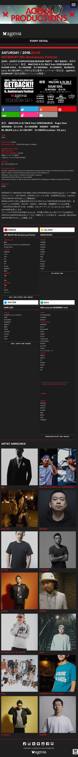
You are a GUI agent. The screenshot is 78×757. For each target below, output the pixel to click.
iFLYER (3, 186)
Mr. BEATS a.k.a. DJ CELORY (17, 130)
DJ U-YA (18, 127)
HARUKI (54, 127)
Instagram (29, 744)
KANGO (44, 127)
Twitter (33, 744)
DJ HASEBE (31, 127)
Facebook (47, 744)
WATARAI (6, 127)
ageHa (12, 34)
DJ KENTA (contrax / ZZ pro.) (50, 130)
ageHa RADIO (52, 744)
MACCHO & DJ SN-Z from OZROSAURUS (30, 123)
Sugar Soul (61, 123)
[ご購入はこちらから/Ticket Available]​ (13, 157)
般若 (3, 123)
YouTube (43, 744)
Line (38, 744)
